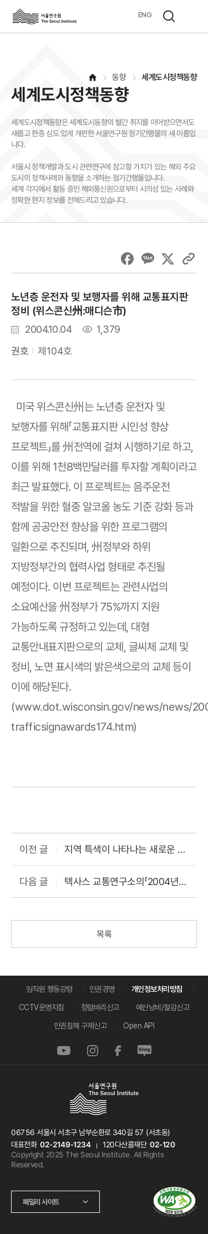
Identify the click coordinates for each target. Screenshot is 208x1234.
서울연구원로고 (44, 16)
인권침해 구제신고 (80, 1025)
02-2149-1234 (65, 1144)
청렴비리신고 (100, 1007)
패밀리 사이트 (41, 1201)
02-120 (162, 1144)
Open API (138, 1025)
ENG (145, 14)
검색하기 (169, 16)
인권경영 (102, 989)
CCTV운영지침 (41, 1007)
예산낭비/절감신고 (163, 1007)
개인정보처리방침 (156, 989)
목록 (104, 934)
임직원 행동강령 (49, 989)
